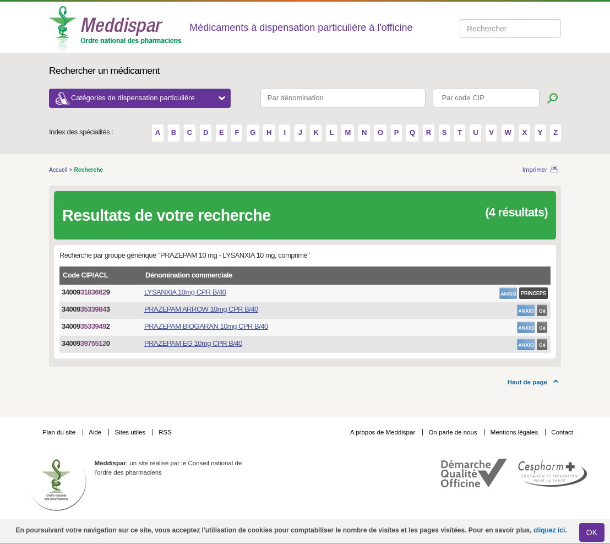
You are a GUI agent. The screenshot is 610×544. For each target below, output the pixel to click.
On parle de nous (452, 432)
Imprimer (534, 169)
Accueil (59, 170)
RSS (165, 432)
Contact (562, 432)
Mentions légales (515, 432)
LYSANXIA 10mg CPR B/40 (185, 292)
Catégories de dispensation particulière (148, 98)
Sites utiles (131, 432)
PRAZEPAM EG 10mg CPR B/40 (193, 343)
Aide (96, 432)
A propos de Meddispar (382, 432)
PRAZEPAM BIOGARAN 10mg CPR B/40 (206, 326)
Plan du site (59, 432)
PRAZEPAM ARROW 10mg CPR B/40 (201, 309)
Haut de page (527, 382)
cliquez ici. (550, 530)
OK (591, 532)
